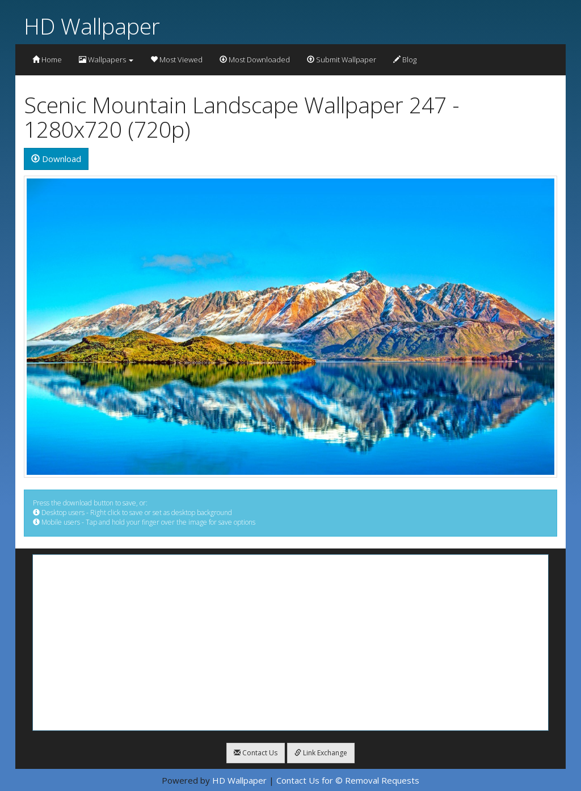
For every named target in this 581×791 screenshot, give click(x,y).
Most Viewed (176, 59)
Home (47, 59)
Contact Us (255, 753)
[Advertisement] (290, 642)
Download (56, 158)
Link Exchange (320, 753)
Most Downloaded (255, 59)
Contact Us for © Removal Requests (347, 780)
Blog (404, 59)
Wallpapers (106, 59)
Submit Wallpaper (341, 59)
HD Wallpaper (92, 26)
